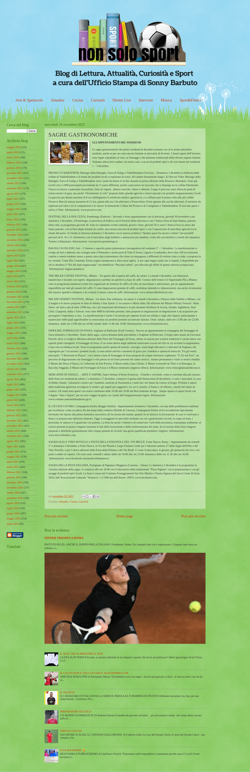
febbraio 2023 (14, 348)
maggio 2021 (13, 456)
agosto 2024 (13, 255)
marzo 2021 (13, 467)
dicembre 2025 (14, 173)
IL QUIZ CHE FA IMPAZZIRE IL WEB (81, 653)
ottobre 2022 (13, 369)
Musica (166, 100)
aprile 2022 (12, 400)
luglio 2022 (13, 384)
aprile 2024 (12, 276)
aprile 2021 (12, 461)
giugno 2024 (13, 266)
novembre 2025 (15, 178)
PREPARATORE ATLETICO (75, 711)
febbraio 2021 (14, 472)
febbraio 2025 (14, 224)
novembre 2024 (15, 240)
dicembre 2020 (14, 482)
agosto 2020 (13, 503)
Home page (124, 516)
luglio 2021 (13, 446)
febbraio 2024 (14, 286)
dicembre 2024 (14, 234)
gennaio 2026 (14, 167)
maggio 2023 (13, 332)
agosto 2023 (13, 317)
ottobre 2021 (13, 431)
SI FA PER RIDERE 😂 (73, 750)
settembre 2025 (15, 188)
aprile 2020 (12, 523)
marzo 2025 (13, 219)
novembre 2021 (15, 425)
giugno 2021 (13, 451)
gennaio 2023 (14, 353)
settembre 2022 (15, 374)
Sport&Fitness (191, 100)
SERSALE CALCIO (71, 731)
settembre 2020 (15, 498)
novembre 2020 (15, 487)
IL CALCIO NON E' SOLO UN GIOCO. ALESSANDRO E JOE (94, 673)
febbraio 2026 (14, 162)
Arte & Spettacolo (29, 100)
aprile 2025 (12, 214)
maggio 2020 (13, 518)
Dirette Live (121, 100)
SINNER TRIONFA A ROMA (64, 538)
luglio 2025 (13, 198)
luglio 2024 (13, 260)
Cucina (77, 100)
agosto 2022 (13, 379)
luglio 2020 (13, 508)
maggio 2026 (13, 147)
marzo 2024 (13, 281)
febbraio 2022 (14, 410)
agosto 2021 (13, 441)
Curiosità (98, 100)
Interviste (146, 100)
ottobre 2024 (13, 245)
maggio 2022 (13, 394)
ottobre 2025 (13, 183)
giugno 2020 (13, 513)
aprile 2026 (12, 152)
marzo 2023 (13, 343)
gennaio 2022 (14, 415)
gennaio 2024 (14, 291)
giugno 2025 (13, 204)
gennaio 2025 (14, 229)
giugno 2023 (13, 327)
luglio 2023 (13, 322)
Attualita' (58, 100)
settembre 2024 (15, 250)
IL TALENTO (67, 692)
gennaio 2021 (14, 477)
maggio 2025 (13, 209)
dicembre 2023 (14, 296)
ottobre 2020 (13, 492)
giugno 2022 (13, 389)
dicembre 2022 (14, 358)
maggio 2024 (13, 271)
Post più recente (56, 516)
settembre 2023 (15, 312)
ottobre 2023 (13, 307)
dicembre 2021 (14, 420)
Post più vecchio (193, 516)
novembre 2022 (15, 363)
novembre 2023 (15, 302)
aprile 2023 (12, 338)
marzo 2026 (13, 157)
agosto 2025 (13, 193)
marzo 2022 (13, 405)
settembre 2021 (15, 436)
